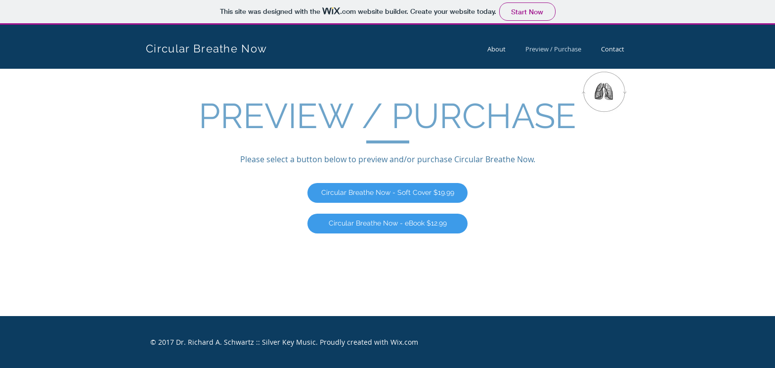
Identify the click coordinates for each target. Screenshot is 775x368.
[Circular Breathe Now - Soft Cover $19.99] (387, 193)
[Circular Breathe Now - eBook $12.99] (387, 223)
